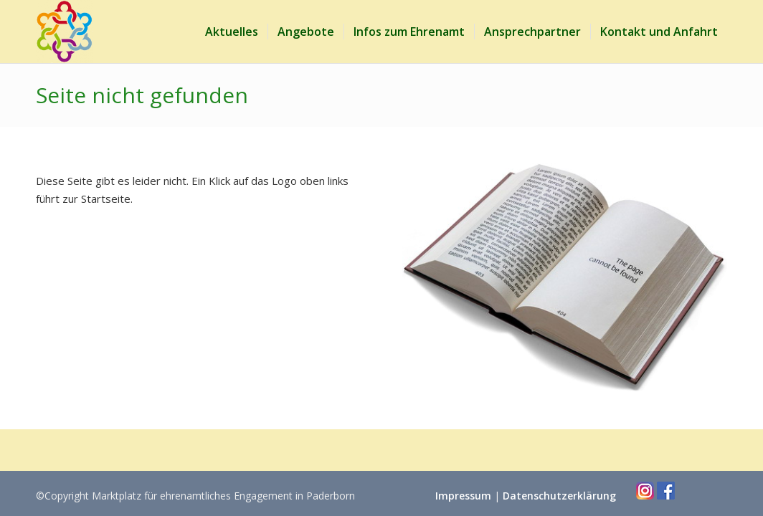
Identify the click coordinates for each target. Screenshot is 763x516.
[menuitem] (231, 31)
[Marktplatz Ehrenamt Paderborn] (64, 31)
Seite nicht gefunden (142, 95)
